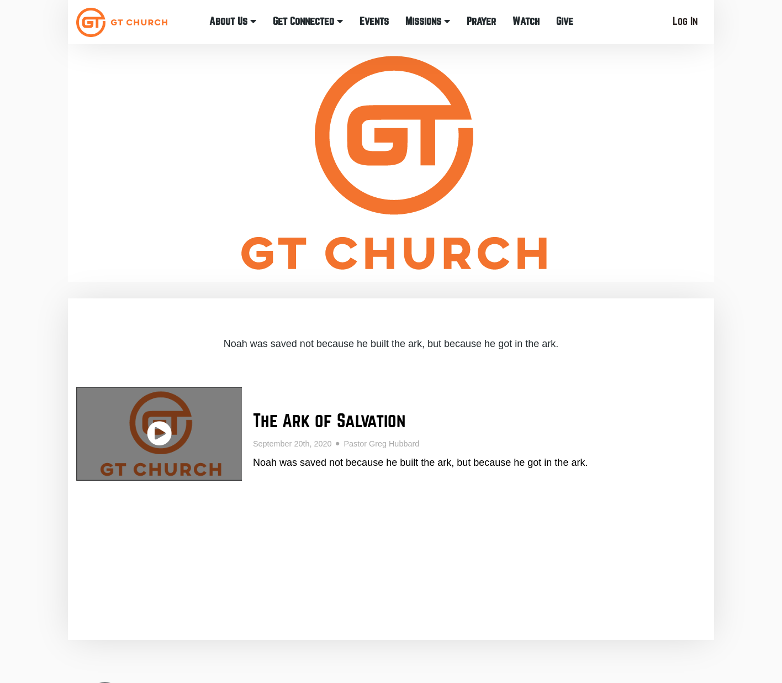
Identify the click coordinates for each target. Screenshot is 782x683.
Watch (526, 21)
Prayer (481, 21)
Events (374, 21)
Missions (427, 21)
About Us (232, 21)
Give (564, 21)
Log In (685, 21)
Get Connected (308, 21)
